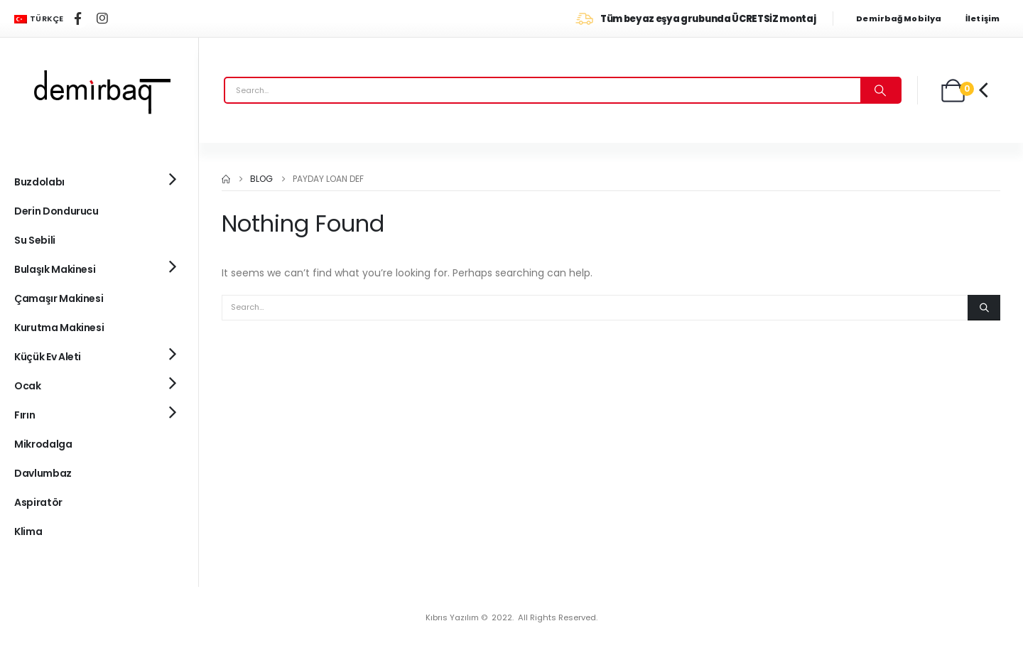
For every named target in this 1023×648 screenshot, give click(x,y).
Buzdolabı (39, 182)
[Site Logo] (99, 90)
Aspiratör (38, 502)
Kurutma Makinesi (59, 327)
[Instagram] (102, 18)
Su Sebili (34, 240)
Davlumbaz (43, 473)
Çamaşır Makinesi (58, 298)
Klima (28, 531)
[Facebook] (78, 18)
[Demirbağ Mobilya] (906, 19)
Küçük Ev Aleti (47, 357)
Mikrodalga (43, 444)
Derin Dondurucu (56, 211)
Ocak (27, 386)
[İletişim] (987, 19)
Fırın (24, 415)
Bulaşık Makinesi (54, 269)
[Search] (880, 90)
